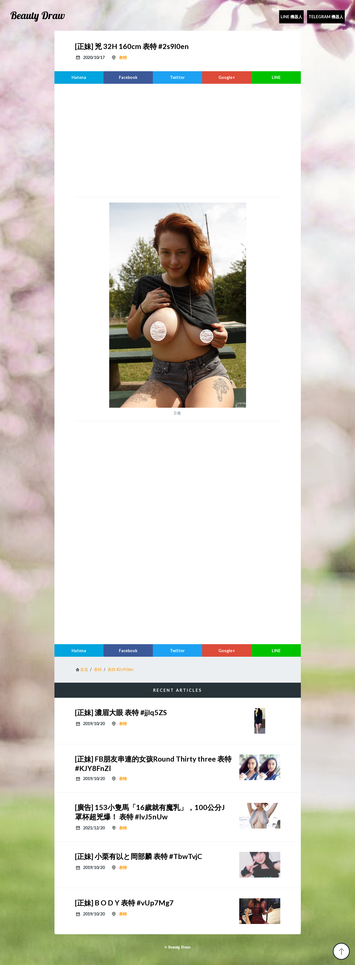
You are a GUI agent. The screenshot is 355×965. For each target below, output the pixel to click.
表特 (123, 57)
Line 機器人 (291, 16)
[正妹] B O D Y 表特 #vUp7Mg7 (124, 902)
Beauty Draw (37, 15)
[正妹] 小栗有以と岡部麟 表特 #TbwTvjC (138, 856)
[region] (177, 139)
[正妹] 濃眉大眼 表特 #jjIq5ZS (121, 712)
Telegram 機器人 (326, 16)
